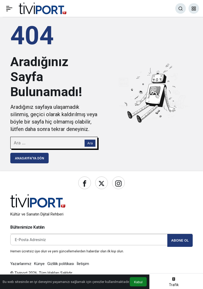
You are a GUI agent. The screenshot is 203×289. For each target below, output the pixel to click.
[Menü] (9, 8)
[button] (193, 8)
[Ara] (180, 8)
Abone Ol (180, 240)
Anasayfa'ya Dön (29, 158)
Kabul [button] (138, 282)
